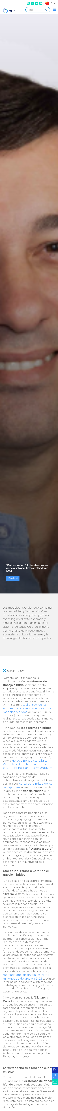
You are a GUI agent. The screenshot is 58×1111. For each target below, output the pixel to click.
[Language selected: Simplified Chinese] (50, 3)
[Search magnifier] (46, 10)
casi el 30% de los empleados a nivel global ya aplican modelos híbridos (28, 708)
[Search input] (36, 10)
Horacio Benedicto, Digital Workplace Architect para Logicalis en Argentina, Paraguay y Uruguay (27, 764)
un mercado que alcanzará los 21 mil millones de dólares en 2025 (28, 975)
